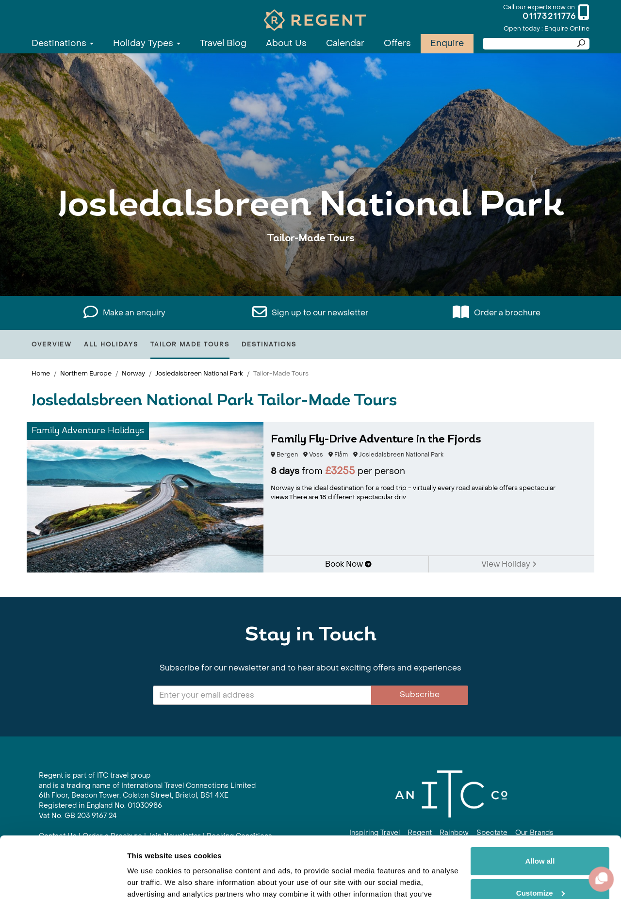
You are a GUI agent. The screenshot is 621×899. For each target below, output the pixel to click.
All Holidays (111, 344)
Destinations (63, 43)
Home (41, 373)
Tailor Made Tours (189, 344)
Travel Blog (223, 43)
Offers (397, 43)
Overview (52, 344)
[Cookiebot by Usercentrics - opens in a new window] (62, 880)
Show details (149, 880)
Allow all (540, 808)
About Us (286, 43)
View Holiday (509, 564)
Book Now (348, 564)
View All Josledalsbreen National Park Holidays (311, 268)
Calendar (345, 43)
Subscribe (420, 694)
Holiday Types (146, 43)
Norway (133, 373)
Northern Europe (86, 373)
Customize (540, 840)
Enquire (447, 43)
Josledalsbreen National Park (199, 373)
